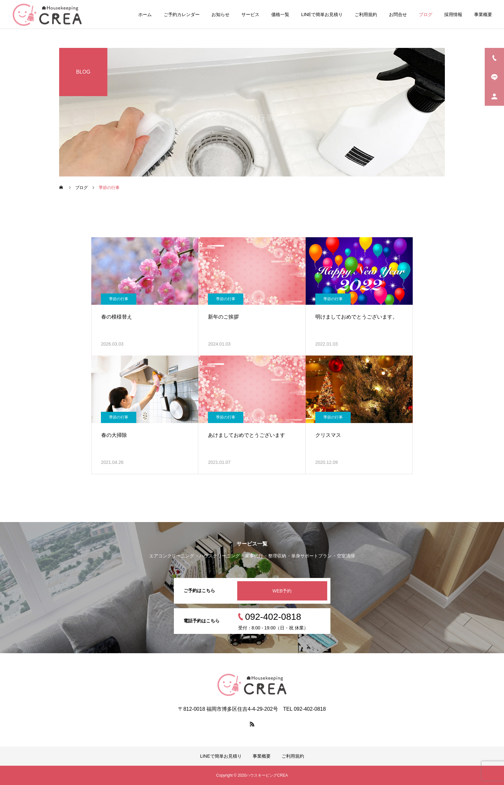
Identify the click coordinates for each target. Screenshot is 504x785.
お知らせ (221, 14)
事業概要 (483, 14)
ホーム (145, 14)
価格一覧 (280, 14)
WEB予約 (282, 590)
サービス (250, 14)
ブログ (425, 14)
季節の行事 (118, 299)
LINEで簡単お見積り (322, 14)
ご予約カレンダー (182, 14)
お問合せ (398, 14)
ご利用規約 (366, 14)
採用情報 (453, 14)
